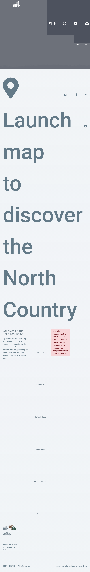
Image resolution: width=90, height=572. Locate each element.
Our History (40, 449)
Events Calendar (40, 482)
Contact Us (40, 385)
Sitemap (40, 514)
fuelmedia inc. (82, 566)
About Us (40, 352)
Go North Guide (40, 417)
